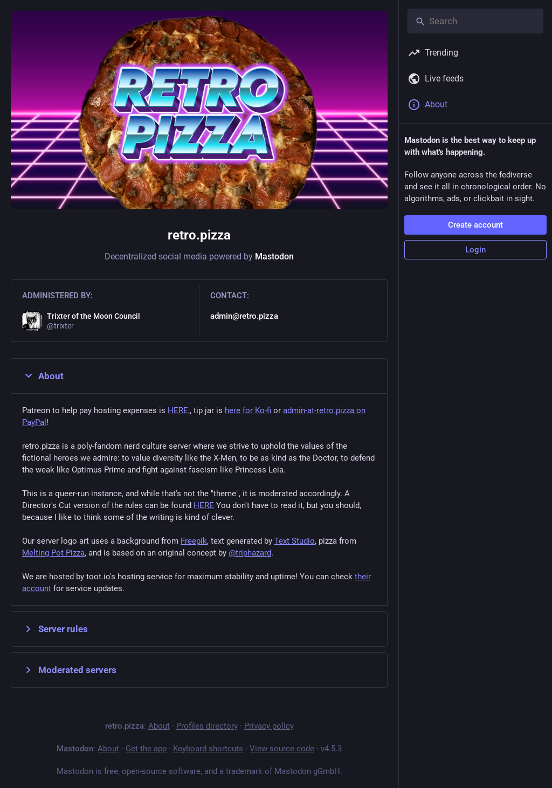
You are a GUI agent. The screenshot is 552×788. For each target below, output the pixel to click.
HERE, (179, 410)
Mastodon (274, 256)
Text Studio (294, 541)
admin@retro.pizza (244, 316)
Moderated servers (69, 669)
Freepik (194, 541)
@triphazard (250, 553)
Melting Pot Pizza (53, 553)
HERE (204, 505)
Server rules (55, 628)
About (43, 375)
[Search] (475, 21)
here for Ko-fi (248, 410)
